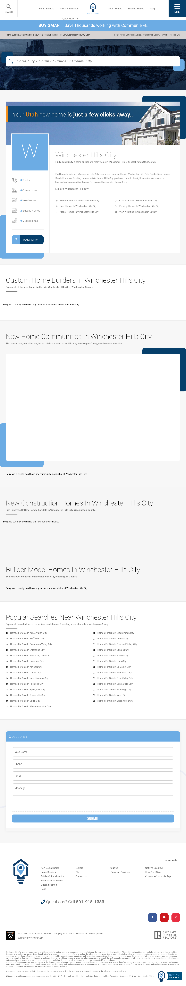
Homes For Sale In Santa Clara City (115, 683)
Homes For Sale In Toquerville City (27, 695)
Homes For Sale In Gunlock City (113, 650)
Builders (26, 180)
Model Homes (115, 8)
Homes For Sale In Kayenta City (26, 667)
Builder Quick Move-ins (52, 876)
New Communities (69, 8)
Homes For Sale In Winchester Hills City (30, 706)
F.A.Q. (152, 8)
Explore (79, 868)
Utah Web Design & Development (10, 935)
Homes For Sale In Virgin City (25, 700)
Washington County (151, 35)
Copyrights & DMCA (64, 933)
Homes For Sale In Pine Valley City (115, 678)
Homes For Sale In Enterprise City (27, 650)
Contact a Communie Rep (158, 876)
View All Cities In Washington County (138, 212)
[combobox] (93, 61)
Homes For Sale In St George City (114, 689)
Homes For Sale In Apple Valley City (28, 633)
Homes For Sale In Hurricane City (27, 661)
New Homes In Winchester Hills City (78, 206)
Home (116, 35)
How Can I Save (153, 872)
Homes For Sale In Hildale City (112, 655)
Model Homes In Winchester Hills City (79, 212)
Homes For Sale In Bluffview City (27, 638)
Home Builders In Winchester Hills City (79, 200)
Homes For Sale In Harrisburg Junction (29, 655)
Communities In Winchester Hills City (138, 200)
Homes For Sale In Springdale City (27, 689)
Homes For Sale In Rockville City (26, 683)
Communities (28, 190)
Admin (92, 933)
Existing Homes (136, 8)
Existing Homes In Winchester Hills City (139, 206)
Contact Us (81, 876)
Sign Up (114, 868)
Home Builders (46, 8)
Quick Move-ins (70, 18)
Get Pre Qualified (154, 868)
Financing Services (120, 872)
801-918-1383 (90, 901)
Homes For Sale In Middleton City (114, 672)
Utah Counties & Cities (130, 35)
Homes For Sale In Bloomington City (115, 633)
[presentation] (35, 804)
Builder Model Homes (52, 880)
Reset (100, 933)
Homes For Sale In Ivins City (111, 661)
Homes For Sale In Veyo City (112, 695)
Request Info (25, 239)
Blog (78, 872)
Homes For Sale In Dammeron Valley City (31, 644)
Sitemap (48, 933)
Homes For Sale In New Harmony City (29, 678)
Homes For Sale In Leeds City (25, 672)
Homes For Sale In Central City (112, 638)
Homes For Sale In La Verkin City (114, 667)
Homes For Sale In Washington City (115, 700)
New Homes (28, 200)
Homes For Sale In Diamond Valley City (117, 644)
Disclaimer (81, 933)
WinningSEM (36, 937)
